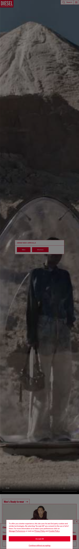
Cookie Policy (54, 531)
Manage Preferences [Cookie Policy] (17, 531)
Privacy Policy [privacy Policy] (40, 531)
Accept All (39, 539)
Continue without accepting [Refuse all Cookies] (39, 545)
